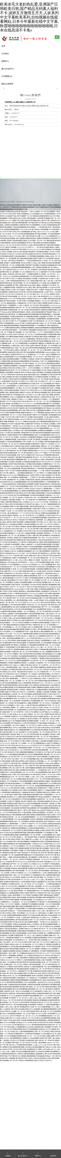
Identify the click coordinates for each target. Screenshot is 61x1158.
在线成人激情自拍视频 (49, 549)
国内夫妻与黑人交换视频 (19, 763)
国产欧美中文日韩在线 (52, 969)
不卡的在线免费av (12, 383)
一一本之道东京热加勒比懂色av (44, 247)
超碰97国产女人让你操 (34, 571)
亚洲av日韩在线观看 (28, 218)
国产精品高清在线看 (26, 736)
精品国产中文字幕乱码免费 (43, 448)
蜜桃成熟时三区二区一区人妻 (9, 535)
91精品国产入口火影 (25, 732)
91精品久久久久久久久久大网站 (10, 960)
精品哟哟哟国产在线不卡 (21, 926)
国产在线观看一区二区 (24, 216)
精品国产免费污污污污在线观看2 (37, 415)
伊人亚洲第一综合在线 (18, 437)
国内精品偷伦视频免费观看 (20, 361)
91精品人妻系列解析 (13, 895)
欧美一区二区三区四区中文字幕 (40, 920)
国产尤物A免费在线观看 (52, 245)
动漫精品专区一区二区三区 (45, 799)
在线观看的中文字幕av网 (49, 591)
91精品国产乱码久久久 (12, 269)
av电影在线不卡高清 (38, 508)
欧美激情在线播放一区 (27, 899)
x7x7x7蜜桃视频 (38, 412)
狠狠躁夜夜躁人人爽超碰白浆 (16, 303)
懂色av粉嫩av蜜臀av (49, 1036)
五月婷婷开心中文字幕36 (43, 752)
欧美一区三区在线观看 (43, 383)
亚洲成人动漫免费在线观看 (23, 582)
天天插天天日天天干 (37, 745)
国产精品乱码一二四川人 (27, 211)
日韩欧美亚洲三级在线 (32, 479)
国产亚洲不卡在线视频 (26, 301)
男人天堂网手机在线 (44, 397)
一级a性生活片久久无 (43, 982)
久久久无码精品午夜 (9, 841)
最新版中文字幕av (17, 399)
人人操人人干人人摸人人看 (15, 236)
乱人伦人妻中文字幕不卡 (8, 321)
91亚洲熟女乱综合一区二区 (17, 884)
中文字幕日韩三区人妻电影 (17, 1056)
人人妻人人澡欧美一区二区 (26, 305)
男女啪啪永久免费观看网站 (37, 319)
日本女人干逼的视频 (51, 703)
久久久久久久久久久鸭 (45, 450)
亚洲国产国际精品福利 (29, 450)
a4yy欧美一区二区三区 (12, 234)
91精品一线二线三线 (20, 348)
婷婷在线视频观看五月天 (50, 897)
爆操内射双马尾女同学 (15, 352)
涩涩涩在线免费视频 (29, 799)
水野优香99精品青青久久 (50, 254)
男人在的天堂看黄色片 (37, 419)
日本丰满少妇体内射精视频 (23, 609)
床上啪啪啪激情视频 (51, 361)
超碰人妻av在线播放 (49, 283)
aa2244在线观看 (24, 991)
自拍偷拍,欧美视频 (16, 524)
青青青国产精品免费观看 (24, 457)
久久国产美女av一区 (50, 292)
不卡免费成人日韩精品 (26, 359)
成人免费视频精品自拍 (21, 475)
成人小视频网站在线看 (7, 287)
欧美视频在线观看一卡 (34, 721)
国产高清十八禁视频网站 (8, 305)
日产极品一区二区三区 (23, 388)
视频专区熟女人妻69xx (28, 647)
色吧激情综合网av (12, 689)
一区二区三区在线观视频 (27, 759)
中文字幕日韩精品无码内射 (32, 850)
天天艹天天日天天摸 (12, 486)
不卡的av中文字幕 (31, 587)
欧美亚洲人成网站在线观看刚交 (40, 238)
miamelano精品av (50, 352)
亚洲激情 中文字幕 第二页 (50, 285)
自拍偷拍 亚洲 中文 (50, 412)
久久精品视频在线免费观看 (22, 508)
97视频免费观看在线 (53, 504)
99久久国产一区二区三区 (44, 524)
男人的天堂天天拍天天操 (10, 529)
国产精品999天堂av (22, 1058)
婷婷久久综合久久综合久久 (28, 386)
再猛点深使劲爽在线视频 (10, 359)
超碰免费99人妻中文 (42, 1054)
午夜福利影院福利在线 (17, 281)
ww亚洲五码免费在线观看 (43, 544)
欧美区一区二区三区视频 (37, 672)
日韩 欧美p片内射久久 (43, 339)
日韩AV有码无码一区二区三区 (23, 334)
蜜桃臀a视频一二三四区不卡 (28, 477)
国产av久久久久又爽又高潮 (17, 571)
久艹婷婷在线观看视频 (15, 406)
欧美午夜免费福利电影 (23, 428)
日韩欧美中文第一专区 (11, 991)
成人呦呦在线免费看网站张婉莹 (29, 491)
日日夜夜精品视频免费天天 (42, 403)
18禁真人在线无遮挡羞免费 (34, 312)
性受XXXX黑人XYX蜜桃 (13, 278)
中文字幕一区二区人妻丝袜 (49, 580)
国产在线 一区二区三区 (41, 736)
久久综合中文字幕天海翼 (18, 249)
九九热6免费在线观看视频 (46, 386)
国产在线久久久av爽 (49, 1047)
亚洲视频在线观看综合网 (18, 1036)
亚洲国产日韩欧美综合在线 (9, 211)
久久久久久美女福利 (14, 546)
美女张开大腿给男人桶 (20, 408)
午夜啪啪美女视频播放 (9, 365)
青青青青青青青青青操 (39, 1025)
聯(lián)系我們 (7, 84)
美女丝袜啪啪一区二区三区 (9, 1060)
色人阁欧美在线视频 (50, 578)
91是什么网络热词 (35, 678)
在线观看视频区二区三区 (27, 835)
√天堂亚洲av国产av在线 (45, 278)
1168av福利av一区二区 (9, 942)
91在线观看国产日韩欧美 (46, 978)
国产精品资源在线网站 (18, 605)
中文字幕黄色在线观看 (40, 377)
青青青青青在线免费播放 (15, 982)
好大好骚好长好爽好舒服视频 (39, 622)
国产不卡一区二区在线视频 (50, 607)
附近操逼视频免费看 (27, 234)
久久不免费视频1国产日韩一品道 (22, 631)
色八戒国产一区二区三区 (41, 618)
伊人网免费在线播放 (17, 649)
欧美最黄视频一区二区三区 (37, 616)
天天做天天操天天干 (53, 694)
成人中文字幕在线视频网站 (41, 551)
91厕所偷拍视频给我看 (51, 441)
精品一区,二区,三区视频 (13, 681)
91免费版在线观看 (30, 522)
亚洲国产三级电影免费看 (12, 263)
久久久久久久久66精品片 (36, 593)
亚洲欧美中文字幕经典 (31, 336)
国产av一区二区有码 (27, 638)
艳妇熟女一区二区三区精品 (46, 663)
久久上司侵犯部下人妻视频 (35, 658)
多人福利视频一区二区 (17, 272)
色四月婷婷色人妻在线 (21, 966)
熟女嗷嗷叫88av (22, 703)
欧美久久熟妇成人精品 (28, 372)
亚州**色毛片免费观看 (40, 756)
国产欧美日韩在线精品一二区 (11, 330)
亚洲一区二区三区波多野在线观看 (24, 569)
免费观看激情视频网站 (26, 752)
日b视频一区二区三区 (18, 1011)
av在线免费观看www (12, 386)
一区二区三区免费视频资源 (51, 401)
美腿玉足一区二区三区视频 (49, 446)
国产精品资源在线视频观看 (42, 433)
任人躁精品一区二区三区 (47, 274)
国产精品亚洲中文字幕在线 (37, 223)
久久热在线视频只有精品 (49, 643)
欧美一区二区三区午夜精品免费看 (11, 1029)
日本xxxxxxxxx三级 (53, 683)
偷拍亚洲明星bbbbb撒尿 (42, 781)
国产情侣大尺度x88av (11, 520)
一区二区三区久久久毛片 (21, 517)
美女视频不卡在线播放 (39, 388)
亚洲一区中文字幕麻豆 (24, 455)
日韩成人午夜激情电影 (26, 1060)
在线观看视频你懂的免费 (51, 546)
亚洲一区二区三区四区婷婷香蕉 (38, 696)
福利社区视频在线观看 (49, 768)
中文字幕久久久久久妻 (33, 395)
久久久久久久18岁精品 (45, 511)
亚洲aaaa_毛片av (18, 714)
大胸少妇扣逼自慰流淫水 (46, 540)
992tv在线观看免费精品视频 (9, 835)
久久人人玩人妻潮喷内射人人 (50, 236)
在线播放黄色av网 (38, 875)
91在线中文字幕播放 (51, 743)
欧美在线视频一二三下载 (36, 470)
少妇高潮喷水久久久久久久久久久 (22, 403)
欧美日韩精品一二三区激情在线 (37, 227)
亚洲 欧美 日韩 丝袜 (14, 274)
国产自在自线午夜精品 (48, 602)
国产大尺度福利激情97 (40, 500)
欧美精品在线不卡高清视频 (49, 685)
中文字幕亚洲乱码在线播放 (39, 730)
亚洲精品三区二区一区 (35, 379)
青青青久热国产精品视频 (15, 522)
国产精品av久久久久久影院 (37, 1013)
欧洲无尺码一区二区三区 (33, 401)
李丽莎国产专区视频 (31, 265)
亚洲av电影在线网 (29, 374)
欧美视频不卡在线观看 (43, 372)
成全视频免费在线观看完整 (28, 656)
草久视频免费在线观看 (31, 316)
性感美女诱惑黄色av (19, 591)
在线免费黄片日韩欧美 (12, 372)
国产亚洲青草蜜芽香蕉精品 (9, 685)
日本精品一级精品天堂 (26, 290)
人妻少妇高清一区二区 (52, 613)
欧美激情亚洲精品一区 (44, 252)
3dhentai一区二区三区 (7, 245)
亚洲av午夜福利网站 (47, 459)
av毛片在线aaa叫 (12, 562)
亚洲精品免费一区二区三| (16, 310)
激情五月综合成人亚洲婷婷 (51, 571)
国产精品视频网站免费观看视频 (34, 352)
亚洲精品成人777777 (34, 354)
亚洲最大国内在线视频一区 (37, 417)
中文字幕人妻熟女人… (9, 473)
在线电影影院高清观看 (24, 1045)
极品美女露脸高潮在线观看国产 (37, 526)
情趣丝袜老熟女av (26, 412)
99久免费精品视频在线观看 (14, 336)
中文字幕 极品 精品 (19, 298)
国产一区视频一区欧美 (42, 290)
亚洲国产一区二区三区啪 (24, 500)
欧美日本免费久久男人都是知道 (29, 685)
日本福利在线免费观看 (37, 495)
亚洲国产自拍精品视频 (14, 240)
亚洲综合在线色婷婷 (51, 658)
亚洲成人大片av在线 (53, 609)
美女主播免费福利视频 (43, 421)
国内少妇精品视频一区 (7, 940)
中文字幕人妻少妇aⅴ (21, 636)
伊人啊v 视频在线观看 (21, 506)
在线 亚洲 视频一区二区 (20, 283)
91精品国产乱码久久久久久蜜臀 (36, 298)
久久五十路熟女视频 (31, 281)
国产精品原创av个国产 (37, 361)
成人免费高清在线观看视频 (47, 513)
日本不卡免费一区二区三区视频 (32, 441)
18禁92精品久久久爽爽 (45, 913)
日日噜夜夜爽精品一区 (51, 214)
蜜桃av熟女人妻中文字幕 (41, 220)
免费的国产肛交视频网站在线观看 (33, 904)
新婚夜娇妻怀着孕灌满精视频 (40, 314)
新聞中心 (5, 61)
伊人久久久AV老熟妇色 (14, 996)
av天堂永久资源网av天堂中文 (9, 252)
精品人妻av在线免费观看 (44, 759)
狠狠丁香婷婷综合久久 (7, 573)
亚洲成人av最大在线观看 (44, 960)
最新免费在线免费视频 (11, 325)
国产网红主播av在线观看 (41, 529)
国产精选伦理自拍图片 (49, 987)
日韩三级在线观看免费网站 (35, 482)
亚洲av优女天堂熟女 (14, 368)
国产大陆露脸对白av (20, 616)
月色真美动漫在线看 (16, 316)
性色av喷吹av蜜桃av (34, 285)
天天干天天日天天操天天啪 (42, 486)
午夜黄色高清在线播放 (32, 1033)
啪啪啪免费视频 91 (6, 569)
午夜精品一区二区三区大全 (37, 363)
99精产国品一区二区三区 (33, 987)
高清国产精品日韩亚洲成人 (17, 464)
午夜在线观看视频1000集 (36, 613)
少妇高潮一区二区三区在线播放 (21, 694)
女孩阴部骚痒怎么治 (10, 596)
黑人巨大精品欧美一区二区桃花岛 (26, 674)
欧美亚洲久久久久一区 (48, 296)
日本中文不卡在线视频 (12, 888)
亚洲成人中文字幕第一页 (30, 240)
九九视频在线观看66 (41, 689)
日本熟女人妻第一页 (12, 913)
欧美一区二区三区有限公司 (20, 370)
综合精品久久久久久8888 (44, 899)
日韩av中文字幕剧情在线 (8, 696)
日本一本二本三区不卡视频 (20, 777)
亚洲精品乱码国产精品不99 (15, 803)
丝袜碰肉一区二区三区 (9, 497)
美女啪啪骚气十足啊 (35, 857)
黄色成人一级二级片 (50, 716)
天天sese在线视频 (19, 357)
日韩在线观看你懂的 (20, 613)
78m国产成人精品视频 (12, 433)
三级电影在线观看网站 (11, 225)
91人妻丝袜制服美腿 (28, 960)
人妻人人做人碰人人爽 (25, 667)
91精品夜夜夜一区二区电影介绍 (26, 978)
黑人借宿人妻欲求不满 (25, 220)
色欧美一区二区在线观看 (8, 258)
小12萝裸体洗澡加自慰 (28, 421)
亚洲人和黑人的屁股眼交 (21, 214)
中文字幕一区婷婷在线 (49, 502)
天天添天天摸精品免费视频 (18, 470)
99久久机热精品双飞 (14, 799)
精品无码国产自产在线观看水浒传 (13, 395)
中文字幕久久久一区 (44, 381)
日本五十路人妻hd (13, 759)
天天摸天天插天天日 (51, 515)
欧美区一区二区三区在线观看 (45, 211)
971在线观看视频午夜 (52, 482)
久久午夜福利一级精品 (48, 368)
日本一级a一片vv (43, 538)
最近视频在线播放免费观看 (17, 658)
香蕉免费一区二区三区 (28, 350)
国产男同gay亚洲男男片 (16, 260)
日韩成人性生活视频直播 (43, 359)
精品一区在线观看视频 (42, 435)
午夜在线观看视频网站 (35, 408)
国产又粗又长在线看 (17, 1009)
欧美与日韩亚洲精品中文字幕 (19, 504)
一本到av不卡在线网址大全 (32, 712)
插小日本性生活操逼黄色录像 (33, 292)
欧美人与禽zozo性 (9, 618)
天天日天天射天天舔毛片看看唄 (37, 303)
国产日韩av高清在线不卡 (22, 853)
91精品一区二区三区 (45, 323)
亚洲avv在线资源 (37, 975)
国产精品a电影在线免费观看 (48, 634)
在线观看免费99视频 (20, 855)
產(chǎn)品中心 (7, 69)
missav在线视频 (52, 949)
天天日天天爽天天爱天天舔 (26, 942)
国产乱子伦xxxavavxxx (23, 745)
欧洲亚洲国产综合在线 (9, 381)
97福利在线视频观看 (19, 227)
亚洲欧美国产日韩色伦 (32, 424)
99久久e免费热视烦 (28, 339)
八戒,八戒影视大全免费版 (39, 935)
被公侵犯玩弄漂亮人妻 (53, 806)
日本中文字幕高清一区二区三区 (20, 1016)
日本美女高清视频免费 (52, 493)
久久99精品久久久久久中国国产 (39, 864)
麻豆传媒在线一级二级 (14, 450)
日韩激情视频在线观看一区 (26, 748)
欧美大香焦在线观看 (36, 245)
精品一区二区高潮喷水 (51, 345)
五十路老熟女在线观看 (48, 891)
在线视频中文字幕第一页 (47, 316)
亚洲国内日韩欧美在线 (11, 882)
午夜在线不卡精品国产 (7, 457)
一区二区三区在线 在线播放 (20, 622)
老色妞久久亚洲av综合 (25, 497)
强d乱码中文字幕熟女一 (41, 399)
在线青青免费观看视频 (11, 229)
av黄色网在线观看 (11, 667)
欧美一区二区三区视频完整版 (14, 265)
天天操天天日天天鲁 (12, 736)
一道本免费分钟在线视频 (25, 448)
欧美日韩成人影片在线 (23, 493)
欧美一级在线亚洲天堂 (20, 672)
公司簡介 (5, 54)
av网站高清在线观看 (8, 978)
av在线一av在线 (33, 600)
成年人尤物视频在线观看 (8, 439)
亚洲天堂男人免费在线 (7, 993)
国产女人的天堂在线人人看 (31, 676)
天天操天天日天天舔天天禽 (35, 727)
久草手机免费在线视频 (42, 562)
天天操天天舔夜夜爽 (36, 819)
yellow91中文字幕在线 (29, 564)
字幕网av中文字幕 (26, 877)
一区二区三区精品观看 (43, 350)
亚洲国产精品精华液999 (42, 484)
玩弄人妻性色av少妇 (30, 511)
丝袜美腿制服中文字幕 (7, 428)
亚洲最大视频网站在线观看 (17, 663)
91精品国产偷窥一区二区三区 (19, 734)
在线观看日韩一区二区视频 (15, 479)
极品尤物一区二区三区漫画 (34, 944)
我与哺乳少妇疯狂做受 (26, 1040)
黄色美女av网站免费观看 (42, 631)
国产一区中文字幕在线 (29, 553)
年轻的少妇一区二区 (33, 605)
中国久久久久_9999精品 (50, 917)
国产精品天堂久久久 (50, 620)
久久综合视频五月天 (36, 214)
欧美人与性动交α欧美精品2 (9, 928)
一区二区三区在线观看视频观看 (24, 817)
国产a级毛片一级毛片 (21, 810)
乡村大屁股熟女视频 (22, 238)
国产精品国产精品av (50, 312)
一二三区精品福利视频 (51, 884)
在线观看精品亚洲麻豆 (43, 410)
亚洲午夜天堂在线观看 (35, 763)
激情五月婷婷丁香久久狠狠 (20, 839)
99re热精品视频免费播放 (10, 491)
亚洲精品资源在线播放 (34, 464)
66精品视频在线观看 (9, 575)
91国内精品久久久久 (9, 466)
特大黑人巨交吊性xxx (22, 245)
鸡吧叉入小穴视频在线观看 (48, 473)
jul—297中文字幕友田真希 (8, 812)
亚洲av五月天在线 (20, 806)
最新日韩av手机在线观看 (49, 915)
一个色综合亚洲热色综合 (33, 260)
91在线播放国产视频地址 (36, 343)
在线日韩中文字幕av (31, 649)
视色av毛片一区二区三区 (41, 294)
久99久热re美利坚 (35, 584)
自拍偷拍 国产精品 (25, 625)
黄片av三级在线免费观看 (13, 772)
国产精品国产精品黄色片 (28, 252)
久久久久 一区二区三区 (34, 1036)
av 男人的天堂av (7, 508)
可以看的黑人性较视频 (40, 439)
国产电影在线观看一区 (42, 234)
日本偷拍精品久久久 (35, 283)
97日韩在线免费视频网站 (13, 441)
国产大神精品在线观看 (39, 267)
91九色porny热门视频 (38, 263)
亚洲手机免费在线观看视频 (37, 348)
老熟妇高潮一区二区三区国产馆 (12, 712)
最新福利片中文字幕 (47, 272)
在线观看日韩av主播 (52, 343)
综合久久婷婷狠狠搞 (24, 683)
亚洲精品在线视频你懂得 (41, 216)
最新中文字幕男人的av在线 (15, 620)
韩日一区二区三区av (48, 721)
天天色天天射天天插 (9, 231)
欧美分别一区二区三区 (23, 307)
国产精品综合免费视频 (39, 392)
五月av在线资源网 (30, 982)
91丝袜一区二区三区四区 (15, 511)
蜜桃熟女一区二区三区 (36, 611)
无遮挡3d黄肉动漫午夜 (36, 506)
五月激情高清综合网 (33, 643)
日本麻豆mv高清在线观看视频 (32, 546)
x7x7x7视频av (12, 220)
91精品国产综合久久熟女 (24, 287)
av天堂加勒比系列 (31, 788)
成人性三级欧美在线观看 (10, 419)
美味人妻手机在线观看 (40, 287)
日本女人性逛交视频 (19, 727)
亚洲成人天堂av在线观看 (47, 600)
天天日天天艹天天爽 (20, 578)
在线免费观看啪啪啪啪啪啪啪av (21, 267)
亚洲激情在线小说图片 (9, 558)
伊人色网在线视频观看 (21, 660)
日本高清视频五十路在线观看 (9, 808)
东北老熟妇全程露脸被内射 (48, 265)
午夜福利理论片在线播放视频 (30, 701)
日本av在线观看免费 (13, 468)
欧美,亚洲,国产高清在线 (49, 676)
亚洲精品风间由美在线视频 (17, 984)
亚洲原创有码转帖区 (18, 312)
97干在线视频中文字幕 (24, 321)
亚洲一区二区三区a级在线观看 (48, 575)
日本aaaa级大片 (22, 696)
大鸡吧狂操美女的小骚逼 (35, 542)
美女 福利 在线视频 (44, 477)
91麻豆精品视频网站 (30, 430)
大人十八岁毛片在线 (19, 415)
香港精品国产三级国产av (39, 444)
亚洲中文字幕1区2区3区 (16, 922)
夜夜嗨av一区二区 (23, 611)
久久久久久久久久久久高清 (35, 249)
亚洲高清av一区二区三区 (52, 533)
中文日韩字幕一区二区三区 (23, 294)
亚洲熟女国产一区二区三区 (13, 964)
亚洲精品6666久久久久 (32, 272)
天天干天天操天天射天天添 (15, 401)
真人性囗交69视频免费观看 (40, 428)
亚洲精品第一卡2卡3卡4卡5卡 (42, 859)
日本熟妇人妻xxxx (27, 627)
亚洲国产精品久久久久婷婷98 (28, 928)
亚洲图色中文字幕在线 (36, 902)
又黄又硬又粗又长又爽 (32, 236)
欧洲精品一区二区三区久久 (35, 357)
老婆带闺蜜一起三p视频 (43, 520)
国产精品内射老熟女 (30, 540)
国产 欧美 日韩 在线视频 (15, 973)
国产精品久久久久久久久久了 (45, 638)
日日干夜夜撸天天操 (14, 790)
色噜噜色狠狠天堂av (33, 891)
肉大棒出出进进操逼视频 (18, 933)
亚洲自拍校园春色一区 (21, 256)
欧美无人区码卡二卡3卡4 (44, 774)
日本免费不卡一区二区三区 (18, 998)
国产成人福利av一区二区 (37, 504)
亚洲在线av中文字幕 (20, 363)
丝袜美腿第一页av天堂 (11, 725)
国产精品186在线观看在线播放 (22, 377)
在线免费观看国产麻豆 (9, 698)
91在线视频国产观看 (6, 506)
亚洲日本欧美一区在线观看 (20, 584)
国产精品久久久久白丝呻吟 (11, 877)
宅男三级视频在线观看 (21, 848)
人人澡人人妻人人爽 (33, 296)
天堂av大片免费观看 (16, 397)
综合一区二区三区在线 (18, 602)
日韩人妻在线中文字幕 (11, 752)
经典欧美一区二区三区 (42, 365)
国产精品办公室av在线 (51, 408)
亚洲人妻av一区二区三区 (13, 341)
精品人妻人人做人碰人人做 (48, 281)
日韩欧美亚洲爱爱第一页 (40, 812)
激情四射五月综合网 (51, 611)
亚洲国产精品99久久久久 (19, 354)
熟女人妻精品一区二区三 (32, 714)
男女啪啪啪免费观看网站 (49, 1009)
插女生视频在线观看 (31, 922)
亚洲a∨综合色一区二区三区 (48, 707)
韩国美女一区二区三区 (42, 301)
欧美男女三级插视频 (29, 330)
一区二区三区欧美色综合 (49, 964)
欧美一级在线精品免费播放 (11, 638)
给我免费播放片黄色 (26, 486)
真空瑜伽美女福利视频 (34, 897)
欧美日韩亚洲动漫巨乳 (32, 310)
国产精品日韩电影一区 (11, 301)
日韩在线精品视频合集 (20, 857)
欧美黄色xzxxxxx (12, 797)
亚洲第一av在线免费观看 (44, 835)
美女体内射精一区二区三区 (20, 879)
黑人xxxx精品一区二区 (37, 839)
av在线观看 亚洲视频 (43, 218)
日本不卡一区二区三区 (17, 587)
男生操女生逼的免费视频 (52, 437)
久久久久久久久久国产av (25, 247)
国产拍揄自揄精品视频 (24, 258)
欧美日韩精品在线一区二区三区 (46, 558)
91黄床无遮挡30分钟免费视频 (17, 379)
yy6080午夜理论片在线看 (35, 933)
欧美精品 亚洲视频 (22, 951)
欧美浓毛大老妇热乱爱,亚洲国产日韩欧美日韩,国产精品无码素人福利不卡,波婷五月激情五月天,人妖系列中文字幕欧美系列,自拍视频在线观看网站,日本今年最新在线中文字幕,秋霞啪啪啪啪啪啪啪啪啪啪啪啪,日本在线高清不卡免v (29, 17)
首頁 (3, 46)
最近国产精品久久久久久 (19, 319)
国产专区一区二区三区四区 (23, 756)
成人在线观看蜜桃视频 (18, 482)
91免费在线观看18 (13, 435)
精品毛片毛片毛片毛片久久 (45, 462)
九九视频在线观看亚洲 (23, 314)
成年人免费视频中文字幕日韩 (45, 374)
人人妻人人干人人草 (39, 1045)
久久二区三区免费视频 (44, 564)
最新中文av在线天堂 (37, 1051)
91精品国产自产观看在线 (26, 520)
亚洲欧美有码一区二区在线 (34, 620)
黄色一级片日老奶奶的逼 (52, 426)
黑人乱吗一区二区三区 (7, 549)
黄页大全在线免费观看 (20, 989)
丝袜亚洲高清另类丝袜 (48, 479)
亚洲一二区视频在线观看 (30, 274)
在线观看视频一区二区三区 (27, 558)
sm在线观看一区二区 (41, 886)
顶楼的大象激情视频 (37, 493)
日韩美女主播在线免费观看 (26, 1054)
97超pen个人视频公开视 (20, 665)
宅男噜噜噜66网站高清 (51, 455)
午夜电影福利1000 (26, 433)
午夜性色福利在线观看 (11, 390)
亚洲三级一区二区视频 (18, 743)
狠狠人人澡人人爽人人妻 (40, 911)
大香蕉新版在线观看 (43, 801)
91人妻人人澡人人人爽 (21, 705)
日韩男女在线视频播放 (18, 243)
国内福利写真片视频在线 (15, 540)
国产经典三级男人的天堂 (27, 410)
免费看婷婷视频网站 (27, 328)
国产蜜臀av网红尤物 (30, 397)
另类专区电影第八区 (34, 651)
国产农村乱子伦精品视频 (40, 229)
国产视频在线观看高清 (11, 625)
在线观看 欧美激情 (53, 319)
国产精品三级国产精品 (20, 285)
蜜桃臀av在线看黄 (37, 533)
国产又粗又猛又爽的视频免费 (18, 223)
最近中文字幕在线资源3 (36, 855)
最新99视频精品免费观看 (33, 768)
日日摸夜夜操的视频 (28, 462)
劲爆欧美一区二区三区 (26, 949)
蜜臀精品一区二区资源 (24, 955)
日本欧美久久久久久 (43, 739)
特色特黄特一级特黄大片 (49, 803)
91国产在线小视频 (47, 395)
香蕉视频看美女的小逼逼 (27, 383)
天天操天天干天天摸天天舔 (15, 254)
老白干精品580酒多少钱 (24, 466)
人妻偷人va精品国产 (27, 544)
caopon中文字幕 (19, 323)
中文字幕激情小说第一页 (40, 946)
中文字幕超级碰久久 (14, 564)
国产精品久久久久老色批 (50, 712)
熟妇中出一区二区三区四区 (38, 823)
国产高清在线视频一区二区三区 (15, 296)
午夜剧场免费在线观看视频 (48, 649)
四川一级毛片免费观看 (49, 354)
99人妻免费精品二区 (35, 951)
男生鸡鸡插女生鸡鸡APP (33, 254)
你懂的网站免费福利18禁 (32, 406)
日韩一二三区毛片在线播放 (31, 368)
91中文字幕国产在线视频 (8, 247)
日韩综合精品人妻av (14, 218)
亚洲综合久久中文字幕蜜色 (20, 716)
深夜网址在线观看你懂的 (49, 310)
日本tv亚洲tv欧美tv (8, 674)
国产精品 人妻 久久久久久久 (39, 231)
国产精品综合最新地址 (38, 710)
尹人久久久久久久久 (33, 602)
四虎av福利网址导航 (37, 1027)
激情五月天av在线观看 (52, 926)
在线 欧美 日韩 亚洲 (47, 605)
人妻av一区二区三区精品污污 (22, 875)
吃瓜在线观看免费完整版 (22, 687)
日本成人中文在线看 (54, 937)
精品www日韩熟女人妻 (15, 430)
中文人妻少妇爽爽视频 (21, 819)
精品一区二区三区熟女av (32, 459)
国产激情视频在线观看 (45, 629)
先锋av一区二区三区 (25, 529)
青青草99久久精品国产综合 (38, 893)
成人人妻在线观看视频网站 (25, 1031)
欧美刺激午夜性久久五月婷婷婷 (46, 330)
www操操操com (32, 663)
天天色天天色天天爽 (30, 513)
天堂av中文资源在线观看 (8, 455)
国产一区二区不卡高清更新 (18, 567)
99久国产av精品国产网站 (16, 424)
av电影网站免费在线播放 (8, 611)
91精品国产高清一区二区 (13, 598)
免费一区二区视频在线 (20, 953)
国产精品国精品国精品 (21, 969)
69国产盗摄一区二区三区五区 (20, 1042)
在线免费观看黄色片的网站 (18, 1038)
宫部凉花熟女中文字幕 (24, 439)
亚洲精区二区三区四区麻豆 (9, 781)
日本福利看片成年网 (28, 341)
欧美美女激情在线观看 (11, 949)
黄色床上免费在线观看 (32, 446)
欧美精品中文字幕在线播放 (38, 723)
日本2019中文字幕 (50, 855)
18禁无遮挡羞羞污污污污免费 (51, 654)
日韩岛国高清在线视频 (7, 238)
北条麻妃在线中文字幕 (15, 292)
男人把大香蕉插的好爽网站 (45, 531)
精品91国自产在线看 (36, 716)
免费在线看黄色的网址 (12, 328)
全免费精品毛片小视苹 (34, 1049)
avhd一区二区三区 (27, 681)
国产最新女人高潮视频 (18, 645)
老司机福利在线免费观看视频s (41, 307)
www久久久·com (55, 305)
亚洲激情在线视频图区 (45, 430)
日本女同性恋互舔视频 (40, 582)
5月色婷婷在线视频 (40, 334)
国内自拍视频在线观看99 (24, 618)
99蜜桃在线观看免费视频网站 (19, 980)
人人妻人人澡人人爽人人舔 (38, 777)
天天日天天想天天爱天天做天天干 (16, 417)
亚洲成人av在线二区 (11, 290)
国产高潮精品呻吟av (23, 1007)
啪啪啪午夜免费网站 (51, 1051)
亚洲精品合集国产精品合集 (37, 958)
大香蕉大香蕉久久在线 (37, 475)
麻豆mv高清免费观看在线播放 (46, 1018)
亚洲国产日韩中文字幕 (52, 745)
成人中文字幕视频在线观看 (17, 721)
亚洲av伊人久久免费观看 (36, 515)
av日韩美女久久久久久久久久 (31, 502)
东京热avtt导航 (25, 263)
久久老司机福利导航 (36, 276)
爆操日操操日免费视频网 (48, 336)
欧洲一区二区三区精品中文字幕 (14, 741)
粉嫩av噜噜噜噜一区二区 (12, 421)
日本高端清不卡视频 (6, 848)
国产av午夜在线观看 (24, 812)
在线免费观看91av (46, 640)
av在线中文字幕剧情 (25, 859)
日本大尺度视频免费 (23, 231)
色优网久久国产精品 (31, 741)
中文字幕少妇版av (54, 453)
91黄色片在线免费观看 (29, 790)
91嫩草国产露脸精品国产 (40, 783)
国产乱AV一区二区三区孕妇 (42, 457)
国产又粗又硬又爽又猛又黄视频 (30, 654)
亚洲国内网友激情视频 (26, 325)
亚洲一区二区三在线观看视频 (40, 1007)
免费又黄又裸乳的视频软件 (41, 535)
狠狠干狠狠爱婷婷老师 (50, 951)
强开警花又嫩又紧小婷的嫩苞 (39, 734)
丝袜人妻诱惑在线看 (12, 392)
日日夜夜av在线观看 (14, 462)
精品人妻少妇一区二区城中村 (38, 665)
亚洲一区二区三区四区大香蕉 (44, 1031)
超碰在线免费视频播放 (42, 328)
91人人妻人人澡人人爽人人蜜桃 (21, 560)
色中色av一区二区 (41, 748)
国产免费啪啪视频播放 (26, 435)
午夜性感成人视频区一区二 (11, 707)
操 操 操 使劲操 (5, 403)
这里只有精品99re (31, 761)
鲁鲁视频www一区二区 (12, 627)
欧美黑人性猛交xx (54, 303)
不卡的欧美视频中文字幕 (50, 332)
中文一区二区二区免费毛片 (29, 269)
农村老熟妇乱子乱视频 (29, 278)
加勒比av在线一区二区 (52, 256)
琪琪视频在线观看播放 (37, 256)
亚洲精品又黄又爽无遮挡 (36, 868)
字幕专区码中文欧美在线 (15, 374)
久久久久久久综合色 (6, 495)
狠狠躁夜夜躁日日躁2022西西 (46, 815)
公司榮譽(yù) (6, 76)
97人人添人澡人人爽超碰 (22, 533)
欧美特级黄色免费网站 (48, 243)
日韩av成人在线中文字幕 (16, 768)
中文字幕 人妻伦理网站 (20, 958)
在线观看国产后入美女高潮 (45, 882)
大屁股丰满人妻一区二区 (40, 625)
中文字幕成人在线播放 (48, 424)
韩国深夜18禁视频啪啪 (49, 584)
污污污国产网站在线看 (49, 598)
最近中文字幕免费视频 (30, 1029)
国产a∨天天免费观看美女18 (36, 806)
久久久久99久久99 (25, 229)
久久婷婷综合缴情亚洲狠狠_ (36, 828)
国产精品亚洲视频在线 (43, 341)
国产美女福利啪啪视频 (21, 495)
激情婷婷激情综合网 (39, 694)
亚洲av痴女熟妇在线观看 (44, 765)
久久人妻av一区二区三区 (44, 647)
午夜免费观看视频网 (24, 975)
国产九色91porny (37, 455)
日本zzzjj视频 (28, 826)
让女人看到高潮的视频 (20, 600)
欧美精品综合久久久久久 (13, 553)
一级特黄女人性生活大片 (10, 1040)
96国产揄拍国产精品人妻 (34, 1011)
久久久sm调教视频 (16, 676)
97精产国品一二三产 (34, 332)
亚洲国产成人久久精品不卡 (15, 488)
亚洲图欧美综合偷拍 (37, 841)
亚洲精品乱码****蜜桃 (45, 788)
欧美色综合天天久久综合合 (46, 587)
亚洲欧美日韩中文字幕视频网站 (29, 225)
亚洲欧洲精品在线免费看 (25, 484)
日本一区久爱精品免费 (46, 240)
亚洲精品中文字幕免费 (52, 249)
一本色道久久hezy (17, 426)
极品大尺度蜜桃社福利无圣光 (40, 792)
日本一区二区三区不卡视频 (45, 942)
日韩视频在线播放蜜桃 (40, 596)
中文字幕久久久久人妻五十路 (27, 381)
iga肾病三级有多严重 (36, 345)
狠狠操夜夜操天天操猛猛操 (35, 1056)
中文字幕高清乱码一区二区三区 (43, 321)
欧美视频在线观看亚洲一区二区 (28, 473)
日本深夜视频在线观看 (35, 578)
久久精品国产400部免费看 (10, 544)
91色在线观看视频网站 (48, 406)
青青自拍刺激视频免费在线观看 (14, 629)
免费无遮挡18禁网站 (17, 761)
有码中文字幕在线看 (33, 243)
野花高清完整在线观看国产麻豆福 (13, 987)
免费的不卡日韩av (25, 392)
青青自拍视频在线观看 (12, 412)
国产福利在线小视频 (17, 788)
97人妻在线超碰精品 (51, 902)
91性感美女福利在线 (31, 323)
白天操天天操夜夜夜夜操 (49, 225)
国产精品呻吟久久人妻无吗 (17, 542)
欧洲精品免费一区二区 (15, 453)
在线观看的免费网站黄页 (44, 569)
